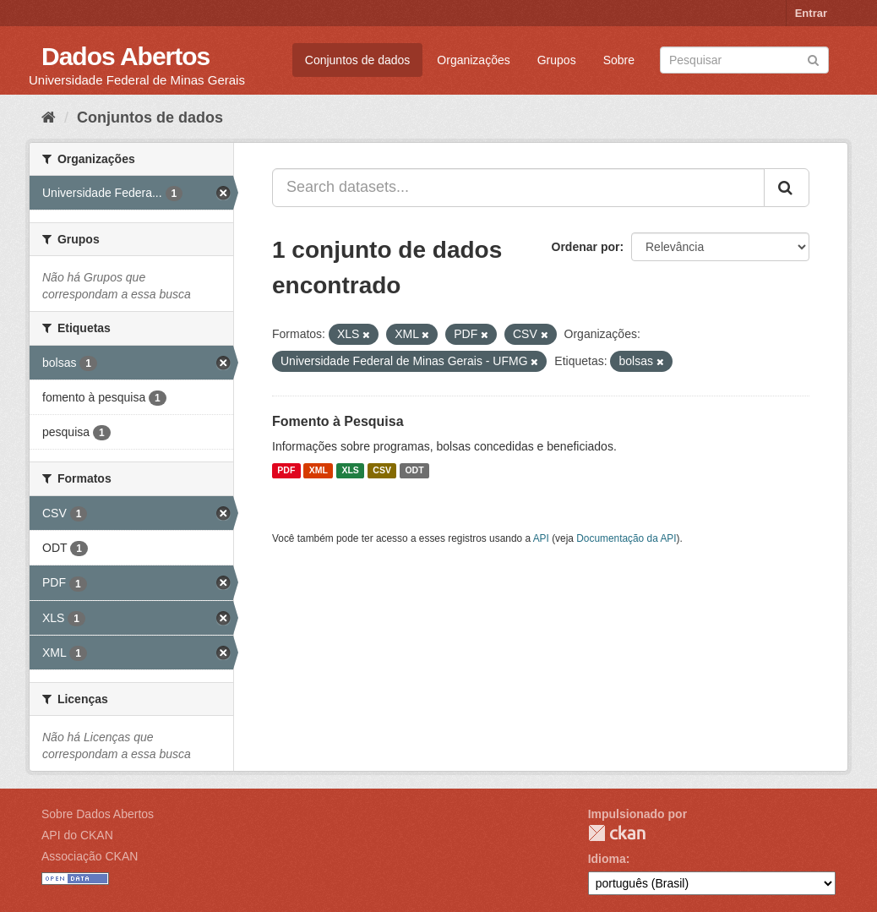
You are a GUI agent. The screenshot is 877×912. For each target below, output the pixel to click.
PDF (286, 471)
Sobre (619, 60)
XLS (349, 471)
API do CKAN (77, 835)
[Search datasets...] (518, 187)
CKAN (616, 833)
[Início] (48, 117)
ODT (414, 471)
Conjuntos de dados (358, 60)
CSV (382, 471)
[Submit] (813, 59)
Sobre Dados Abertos (97, 814)
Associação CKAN (89, 856)
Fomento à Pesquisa (338, 421)
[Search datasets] (744, 60)
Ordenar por (586, 247)
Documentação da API (626, 538)
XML (318, 471)
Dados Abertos (125, 56)
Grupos (556, 60)
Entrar (811, 13)
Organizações (473, 60)
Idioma (607, 859)
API (541, 538)
